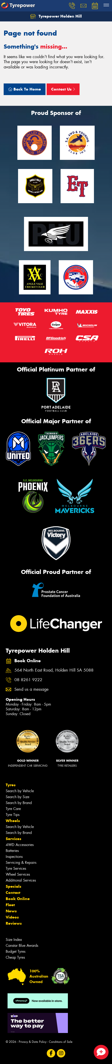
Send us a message (31, 689)
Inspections (14, 856)
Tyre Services (16, 868)
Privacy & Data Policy (32, 1042)
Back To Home (24, 89)
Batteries (12, 850)
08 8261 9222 (28, 680)
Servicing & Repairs (21, 862)
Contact (13, 892)
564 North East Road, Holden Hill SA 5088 (53, 670)
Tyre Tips (12, 814)
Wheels (13, 820)
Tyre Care (13, 808)
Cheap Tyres (15, 957)
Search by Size (17, 796)
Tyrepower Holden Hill (56, 16)
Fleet (10, 904)
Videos (12, 917)
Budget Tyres (15, 951)
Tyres (11, 784)
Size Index (14, 939)
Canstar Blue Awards (22, 945)
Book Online (18, 898)
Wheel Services (18, 874)
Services (13, 838)
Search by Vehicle (20, 791)
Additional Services (21, 880)
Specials (13, 886)
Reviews (14, 923)
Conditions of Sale (60, 1042)
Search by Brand (19, 802)
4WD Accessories (20, 844)
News (11, 910)
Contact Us (63, 89)
